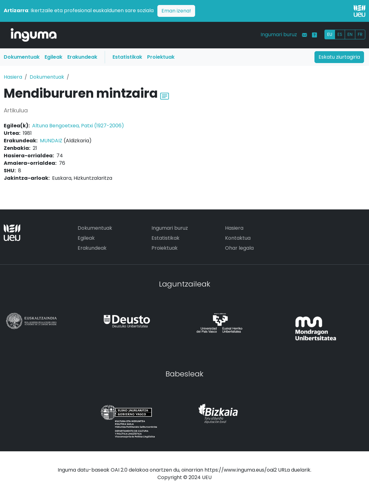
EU (329, 34)
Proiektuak (161, 57)
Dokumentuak (22, 57)
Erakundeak (82, 57)
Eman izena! (176, 10)
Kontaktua (238, 238)
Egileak (53, 57)
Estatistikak (127, 57)
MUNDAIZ (51, 140)
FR (360, 34)
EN (349, 34)
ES (340, 34)
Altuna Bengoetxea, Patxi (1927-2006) (78, 125)
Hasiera (13, 77)
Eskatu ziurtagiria (339, 57)
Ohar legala (239, 248)
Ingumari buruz (279, 34)
